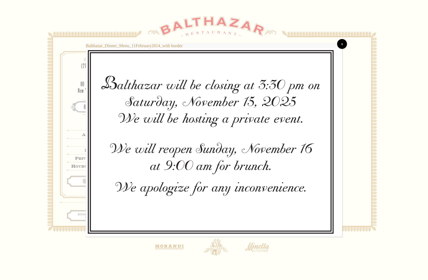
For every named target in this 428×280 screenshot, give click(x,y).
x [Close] (342, 44)
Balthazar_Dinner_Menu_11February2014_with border (134, 45)
